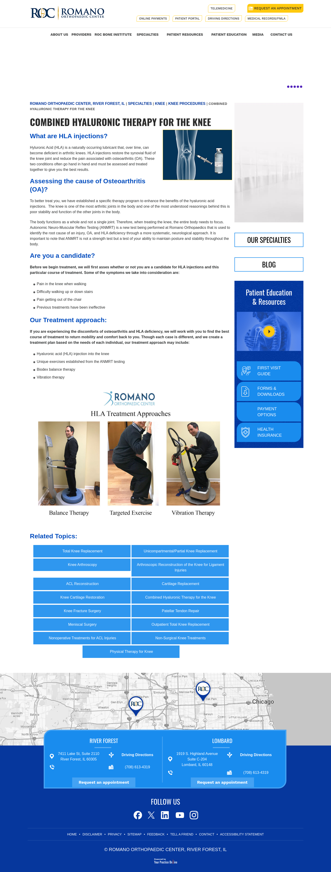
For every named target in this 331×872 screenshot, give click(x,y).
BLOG (269, 264)
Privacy (115, 834)
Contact (206, 834)
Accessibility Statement (242, 834)
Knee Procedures (186, 104)
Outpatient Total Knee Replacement (180, 624)
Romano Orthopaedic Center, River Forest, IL (77, 104)
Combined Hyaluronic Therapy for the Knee (180, 597)
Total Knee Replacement (82, 551)
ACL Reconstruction (82, 584)
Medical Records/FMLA (266, 18)
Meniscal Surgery (82, 624)
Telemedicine (222, 8)
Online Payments (153, 18)
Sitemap (134, 834)
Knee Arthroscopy (82, 565)
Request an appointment (104, 782)
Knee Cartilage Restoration (82, 597)
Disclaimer (92, 834)
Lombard (222, 740)
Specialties (148, 34)
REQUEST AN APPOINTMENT (278, 8)
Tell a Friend (182, 834)
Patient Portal (187, 18)
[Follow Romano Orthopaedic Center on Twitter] (151, 815)
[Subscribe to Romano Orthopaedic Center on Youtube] (179, 815)
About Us (59, 34)
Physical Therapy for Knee (131, 652)
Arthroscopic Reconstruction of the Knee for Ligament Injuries (180, 567)
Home (41, 34)
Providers (81, 34)
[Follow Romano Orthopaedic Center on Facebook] (137, 815)
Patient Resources (185, 34)
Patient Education (229, 34)
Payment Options (267, 412)
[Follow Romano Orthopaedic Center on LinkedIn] (165, 815)
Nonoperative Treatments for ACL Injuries (82, 638)
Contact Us (281, 34)
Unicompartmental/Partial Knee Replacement (180, 551)
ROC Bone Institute (113, 34)
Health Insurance (269, 432)
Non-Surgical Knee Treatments (180, 638)
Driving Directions (223, 18)
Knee (160, 104)
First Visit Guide (269, 371)
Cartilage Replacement (180, 584)
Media (258, 34)
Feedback (155, 834)
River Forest (104, 740)
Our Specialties (269, 240)
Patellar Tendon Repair (180, 611)
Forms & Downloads (271, 391)
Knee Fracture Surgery (82, 611)
